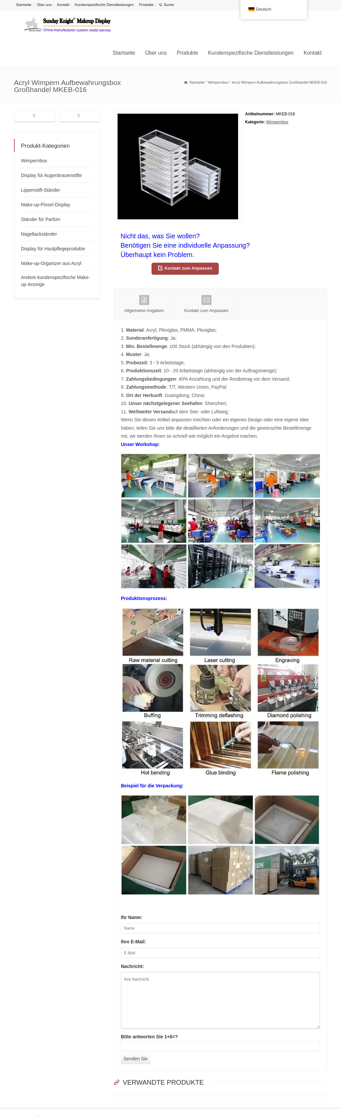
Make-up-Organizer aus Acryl (51, 263)
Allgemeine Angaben (144, 304)
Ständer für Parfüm (40, 219)
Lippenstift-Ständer (40, 190)
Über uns (44, 5)
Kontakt (63, 5)
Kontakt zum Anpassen (188, 268)
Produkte (146, 5)
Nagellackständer (39, 234)
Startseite (23, 5)
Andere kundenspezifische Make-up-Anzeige (55, 281)
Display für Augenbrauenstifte (51, 175)
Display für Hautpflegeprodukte (53, 248)
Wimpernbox (277, 122)
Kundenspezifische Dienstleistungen (104, 5)
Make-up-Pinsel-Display (45, 204)
